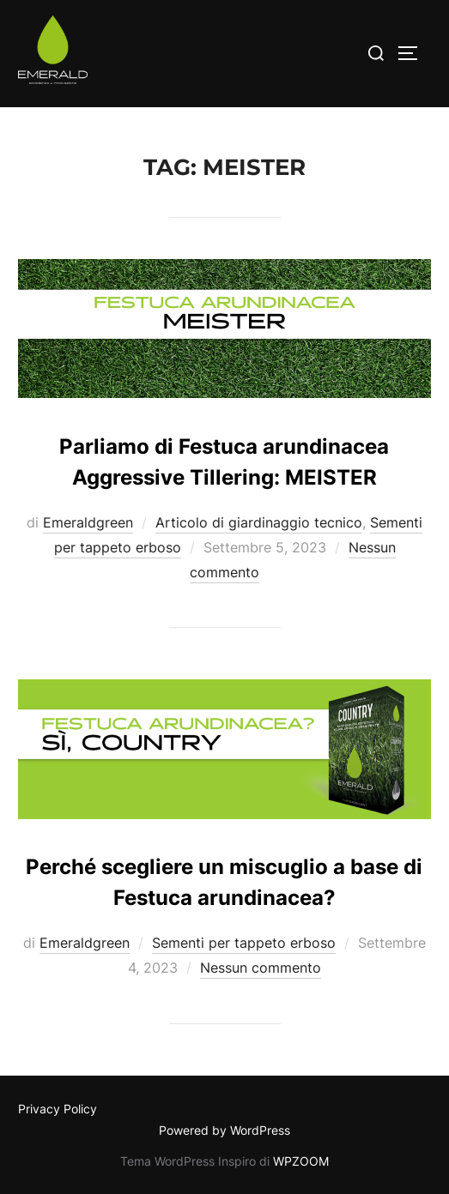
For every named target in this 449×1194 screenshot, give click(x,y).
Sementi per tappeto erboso (244, 942)
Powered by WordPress (224, 1130)
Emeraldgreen (88, 522)
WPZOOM (301, 1161)
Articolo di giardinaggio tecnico (258, 522)
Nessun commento (260, 967)
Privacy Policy (57, 1108)
